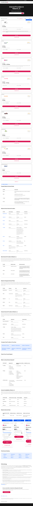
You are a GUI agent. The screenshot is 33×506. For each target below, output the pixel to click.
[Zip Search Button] (22, 13)
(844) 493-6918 (16, 37)
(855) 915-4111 (16, 90)
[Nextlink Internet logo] (6, 148)
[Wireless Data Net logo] (6, 131)
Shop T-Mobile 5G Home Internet (7, 442)
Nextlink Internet (5, 213)
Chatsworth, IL (13, 454)
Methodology (3, 484)
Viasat (3, 245)
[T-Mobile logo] (6, 60)
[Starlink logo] (6, 22)
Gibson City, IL (27, 454)
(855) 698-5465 (16, 160)
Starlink (4, 236)
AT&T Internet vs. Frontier (5, 345)
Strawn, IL (20, 457)
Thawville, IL (27, 457)
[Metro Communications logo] (6, 166)
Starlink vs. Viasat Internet (25, 345)
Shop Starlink (19, 436)
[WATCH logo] (6, 113)
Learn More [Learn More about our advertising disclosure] (25, 0)
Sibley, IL (12, 457)
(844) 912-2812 (16, 54)
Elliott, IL (20, 454)
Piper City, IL (5, 457)
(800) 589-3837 (16, 125)
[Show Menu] (31, 2)
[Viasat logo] (6, 42)
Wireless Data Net (5, 250)
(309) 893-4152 (16, 143)
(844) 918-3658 (16, 73)
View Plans (16, 35)
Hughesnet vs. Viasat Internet (16, 345)
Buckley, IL (5, 454)
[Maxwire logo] (6, 96)
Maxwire (4, 220)
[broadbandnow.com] (4, 2)
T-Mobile (4, 227)
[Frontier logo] (6, 78)
